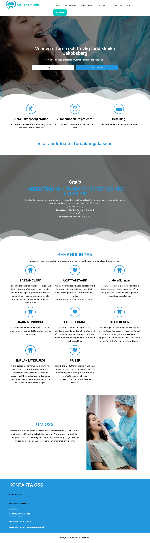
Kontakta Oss (116, 5)
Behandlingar (70, 5)
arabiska (60, 12)
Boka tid (130, 5)
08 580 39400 (15, 494)
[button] (53, 67)
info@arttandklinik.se (19, 503)
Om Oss (101, 5)
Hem (57, 5)
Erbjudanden (87, 5)
